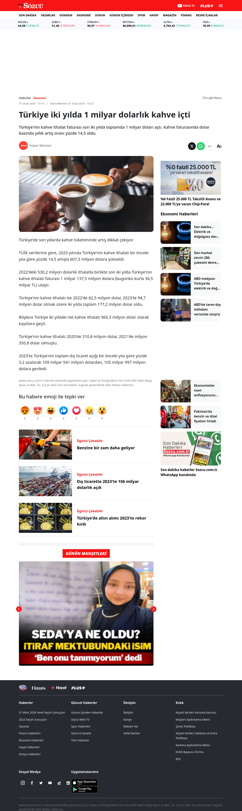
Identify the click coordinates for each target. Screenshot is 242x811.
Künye (128, 719)
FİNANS (186, 15)
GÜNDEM (66, 15)
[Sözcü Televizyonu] (23, 687)
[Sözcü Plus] (78, 687)
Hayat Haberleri (29, 747)
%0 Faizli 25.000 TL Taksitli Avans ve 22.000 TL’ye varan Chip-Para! (191, 202)
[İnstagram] (23, 783)
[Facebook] (32, 783)
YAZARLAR (48, 15)
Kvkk (180, 702)
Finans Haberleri (30, 733)
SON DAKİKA (27, 15)
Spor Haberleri (81, 726)
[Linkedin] (68, 783)
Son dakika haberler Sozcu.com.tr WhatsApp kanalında (189, 472)
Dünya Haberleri (30, 754)
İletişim (130, 702)
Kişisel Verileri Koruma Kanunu (196, 712)
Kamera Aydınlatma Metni (193, 745)
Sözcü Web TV (80, 719)
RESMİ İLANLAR (207, 15)
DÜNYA (100, 15)
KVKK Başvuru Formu (190, 752)
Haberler (26, 702)
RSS (178, 759)
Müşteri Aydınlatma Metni (193, 719)
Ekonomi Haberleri (179, 214)
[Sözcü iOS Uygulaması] (84, 782)
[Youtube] (50, 783)
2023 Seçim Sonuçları (33, 719)
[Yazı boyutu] (219, 146)
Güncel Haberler (84, 702)
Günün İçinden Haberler (87, 712)
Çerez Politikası (186, 726)
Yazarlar (24, 726)
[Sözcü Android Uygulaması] (84, 789)
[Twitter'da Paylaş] (192, 146)
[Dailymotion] (59, 783)
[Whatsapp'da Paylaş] (201, 146)
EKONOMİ (84, 15)
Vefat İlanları (132, 733)
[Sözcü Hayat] (58, 687)
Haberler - (26, 98)
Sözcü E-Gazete (81, 733)
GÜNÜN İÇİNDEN (121, 15)
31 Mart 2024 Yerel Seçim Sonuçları (42, 712)
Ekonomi (40, 98)
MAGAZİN (169, 15)
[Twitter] (41, 783)
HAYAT (153, 15)
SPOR (141, 15)
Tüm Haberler (80, 740)
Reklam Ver (131, 726)
